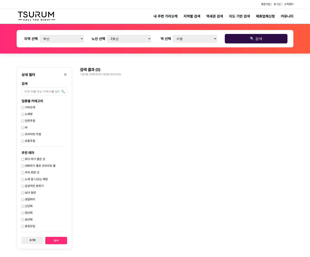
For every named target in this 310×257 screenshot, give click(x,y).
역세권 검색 (214, 16)
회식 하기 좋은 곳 (33, 159)
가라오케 (28, 107)
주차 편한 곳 (30, 172)
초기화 (32, 240)
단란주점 (28, 121)
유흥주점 (28, 141)
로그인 (277, 4)
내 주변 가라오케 (165, 16)
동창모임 (28, 226)
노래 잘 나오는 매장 (35, 179)
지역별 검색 (191, 16)
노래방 (27, 114)
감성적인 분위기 (33, 186)
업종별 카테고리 (32, 101)
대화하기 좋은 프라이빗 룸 (39, 166)
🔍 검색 (256, 39)
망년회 (27, 213)
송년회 (27, 219)
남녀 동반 (29, 192)
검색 (24, 84)
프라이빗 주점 (31, 134)
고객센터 (288, 4)
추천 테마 (28, 153)
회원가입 (265, 4)
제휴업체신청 (265, 16)
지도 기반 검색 (239, 16)
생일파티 (28, 199)
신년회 (27, 206)
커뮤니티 (287, 16)
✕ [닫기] (65, 74)
